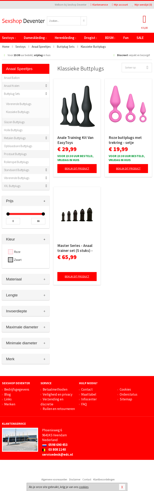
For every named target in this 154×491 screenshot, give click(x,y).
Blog (7, 394)
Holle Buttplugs (13, 130)
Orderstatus (128, 394)
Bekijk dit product (77, 168)
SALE (140, 38)
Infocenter (89, 399)
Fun (126, 38)
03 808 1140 (54, 449)
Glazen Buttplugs (14, 122)
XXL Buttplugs (12, 186)
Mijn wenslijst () (142, 4)
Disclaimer (74, 479)
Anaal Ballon (12, 78)
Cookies (125, 389)
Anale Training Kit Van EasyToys (75, 140)
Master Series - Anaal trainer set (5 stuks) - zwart (75, 248)
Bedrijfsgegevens (16, 389)
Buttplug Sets (12, 94)
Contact (87, 389)
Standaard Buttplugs (16, 170)
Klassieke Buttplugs (17, 112)
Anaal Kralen (11, 86)
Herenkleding (65, 38)
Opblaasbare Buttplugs (18, 146)
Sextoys (9, 38)
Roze (17, 252)
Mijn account (120, 4)
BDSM (110, 38)
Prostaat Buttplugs (15, 154)
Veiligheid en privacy (57, 394)
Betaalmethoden (55, 389)
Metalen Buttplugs (15, 138)
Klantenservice (99, 4)
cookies (84, 487)
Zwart (18, 260)
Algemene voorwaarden (54, 479)
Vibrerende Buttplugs (18, 104)
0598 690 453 (55, 444)
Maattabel (88, 394)
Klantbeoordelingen (104, 479)
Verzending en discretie (52, 401)
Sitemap (126, 399)
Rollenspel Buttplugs (16, 162)
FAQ (84, 404)
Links (8, 399)
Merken (9, 404)
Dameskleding (35, 38)
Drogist (90, 38)
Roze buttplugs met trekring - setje (125, 140)
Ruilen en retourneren (59, 409)
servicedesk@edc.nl (57, 454)
